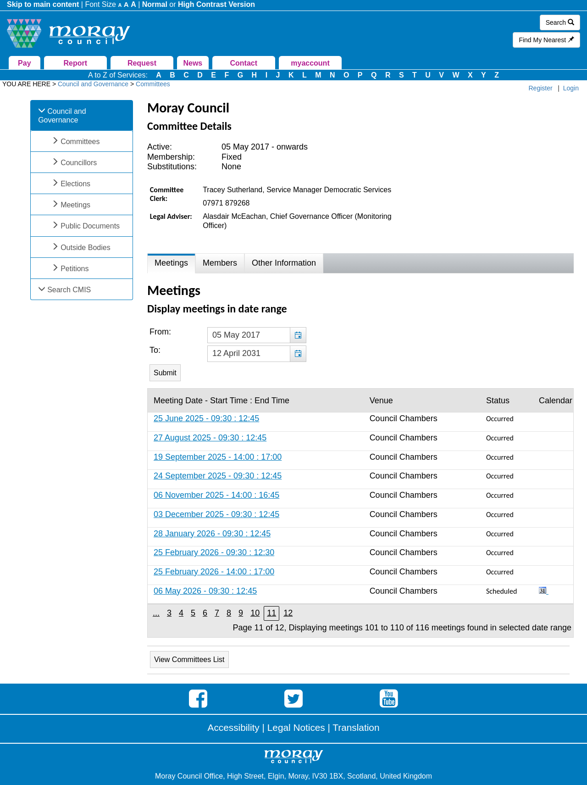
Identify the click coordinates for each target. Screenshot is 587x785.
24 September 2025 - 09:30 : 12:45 (218, 475)
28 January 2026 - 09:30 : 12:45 (212, 533)
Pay (24, 63)
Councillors (79, 163)
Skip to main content (43, 4)
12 (288, 613)
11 (271, 613)
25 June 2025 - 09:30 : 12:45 (206, 418)
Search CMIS (69, 290)
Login (571, 88)
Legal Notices (296, 727)
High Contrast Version (216, 4)
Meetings (75, 205)
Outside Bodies (86, 247)
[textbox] (256, 335)
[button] (298, 335)
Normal (154, 4)
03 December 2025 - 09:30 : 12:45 (216, 514)
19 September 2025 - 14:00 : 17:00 (218, 457)
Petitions (75, 269)
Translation (355, 727)
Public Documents (90, 226)
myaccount (310, 63)
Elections (75, 184)
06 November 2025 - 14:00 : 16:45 (216, 495)
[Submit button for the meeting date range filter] (165, 372)
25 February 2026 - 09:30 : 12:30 (214, 552)
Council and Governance (62, 115)
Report (75, 63)
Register (541, 88)
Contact (243, 63)
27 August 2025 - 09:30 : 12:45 (210, 437)
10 (255, 613)
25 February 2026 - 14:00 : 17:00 (214, 571)
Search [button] (560, 22)
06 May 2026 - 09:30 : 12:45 (205, 591)
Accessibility (234, 727)
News (192, 63)
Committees (80, 141)
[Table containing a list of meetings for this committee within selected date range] (360, 512)
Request (141, 63)
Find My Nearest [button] (546, 40)
